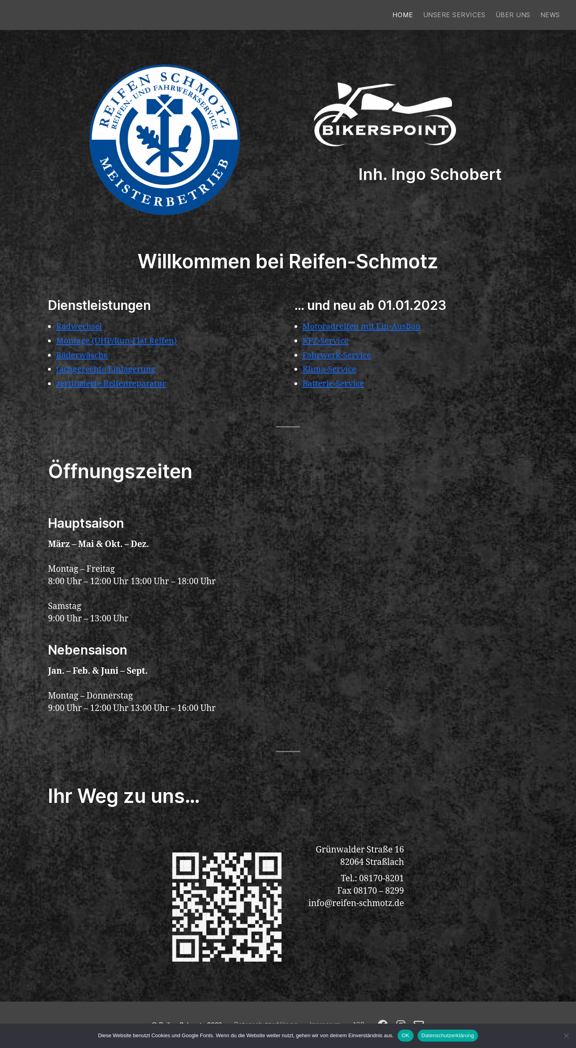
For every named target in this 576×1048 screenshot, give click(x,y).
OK (405, 1035)
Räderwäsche (83, 355)
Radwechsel (80, 326)
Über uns (513, 15)
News (550, 15)
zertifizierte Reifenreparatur (113, 383)
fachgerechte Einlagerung (107, 369)
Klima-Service (330, 369)
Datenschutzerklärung (448, 1035)
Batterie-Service (334, 383)
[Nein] (566, 1036)
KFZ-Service (326, 340)
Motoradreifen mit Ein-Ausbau (363, 326)
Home (402, 15)
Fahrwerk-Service (338, 355)
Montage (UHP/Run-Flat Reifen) (118, 340)
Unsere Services (454, 15)
